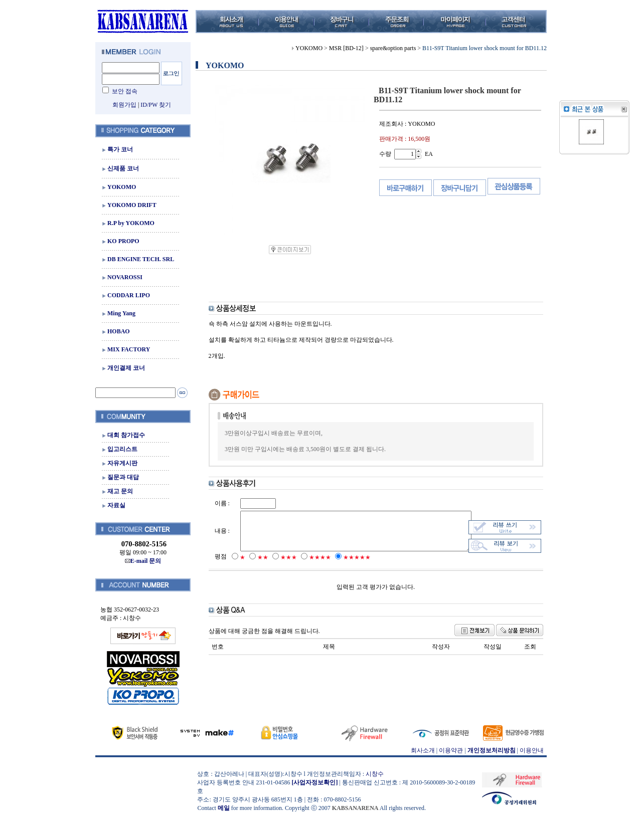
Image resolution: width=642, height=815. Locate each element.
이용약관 (448, 750)
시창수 (372, 773)
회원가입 (121, 104)
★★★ (282, 566)
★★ (256, 566)
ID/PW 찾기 (153, 104)
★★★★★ (350, 566)
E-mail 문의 (140, 560)
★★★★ (313, 566)
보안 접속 (122, 91)
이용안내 (529, 750)
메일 (221, 807)
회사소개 (420, 750)
